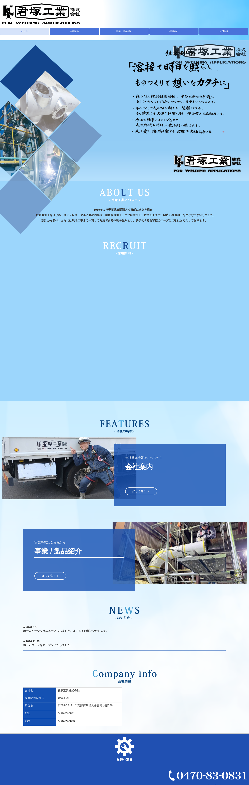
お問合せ (223, 31)
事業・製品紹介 (124, 31)
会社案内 (74, 31)
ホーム (24, 31)
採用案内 (173, 31)
